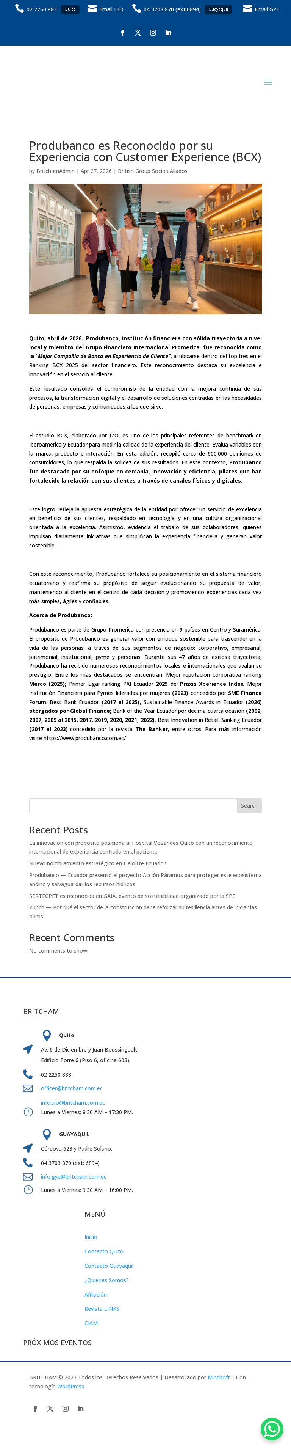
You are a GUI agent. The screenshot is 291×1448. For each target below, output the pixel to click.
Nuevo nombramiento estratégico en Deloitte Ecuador (97, 863)
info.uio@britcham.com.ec (73, 1102)
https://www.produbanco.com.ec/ (85, 738)
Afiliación (95, 1294)
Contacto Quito (104, 1251)
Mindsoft (219, 1377)
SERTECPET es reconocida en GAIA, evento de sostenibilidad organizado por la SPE (132, 895)
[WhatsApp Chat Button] (272, 1429)
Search (249, 805)
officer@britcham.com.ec (72, 1088)
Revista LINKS (101, 1308)
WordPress (70, 1386)
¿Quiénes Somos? (106, 1280)
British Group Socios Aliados (153, 171)
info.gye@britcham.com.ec (74, 1176)
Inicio (90, 1236)
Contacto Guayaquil (108, 1265)
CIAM (91, 1323)
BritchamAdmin (55, 171)
